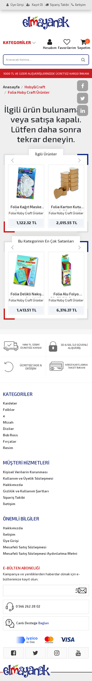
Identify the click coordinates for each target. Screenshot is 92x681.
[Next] (79, 159)
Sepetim (83, 44)
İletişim (78, 5)
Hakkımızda (13, 485)
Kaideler (10, 403)
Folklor (9, 409)
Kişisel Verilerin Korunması (25, 472)
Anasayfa (11, 87)
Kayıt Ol (34, 5)
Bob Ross (10, 435)
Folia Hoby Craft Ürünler (29, 92)
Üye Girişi (15, 5)
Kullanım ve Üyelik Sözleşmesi (28, 478)
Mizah (8, 422)
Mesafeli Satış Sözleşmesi (24, 547)
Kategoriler (19, 42)
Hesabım (49, 44)
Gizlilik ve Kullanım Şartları (26, 491)
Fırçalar (9, 441)
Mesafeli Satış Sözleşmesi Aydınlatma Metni (40, 553)
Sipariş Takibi (57, 5)
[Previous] (12, 159)
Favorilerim (67, 44)
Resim (8, 448)
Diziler (8, 429)
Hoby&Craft (35, 87)
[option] (26, 196)
